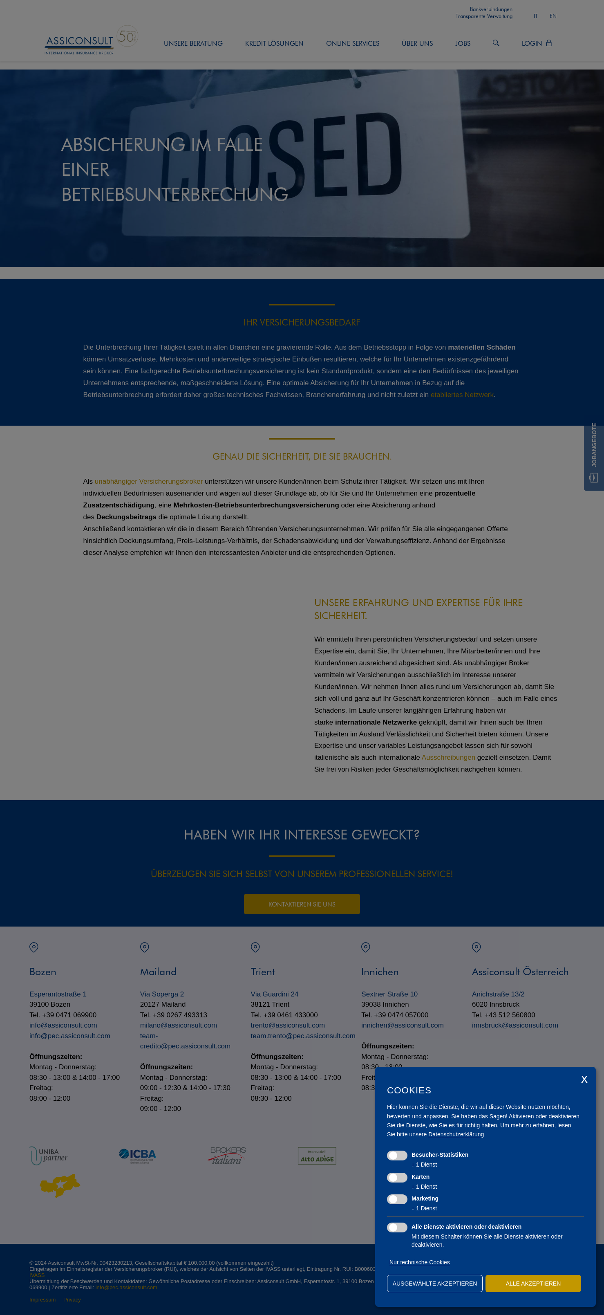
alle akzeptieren (533, 1283)
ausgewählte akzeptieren (435, 1283)
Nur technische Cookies (419, 1262)
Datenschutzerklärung (456, 1134)
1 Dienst (424, 1164)
